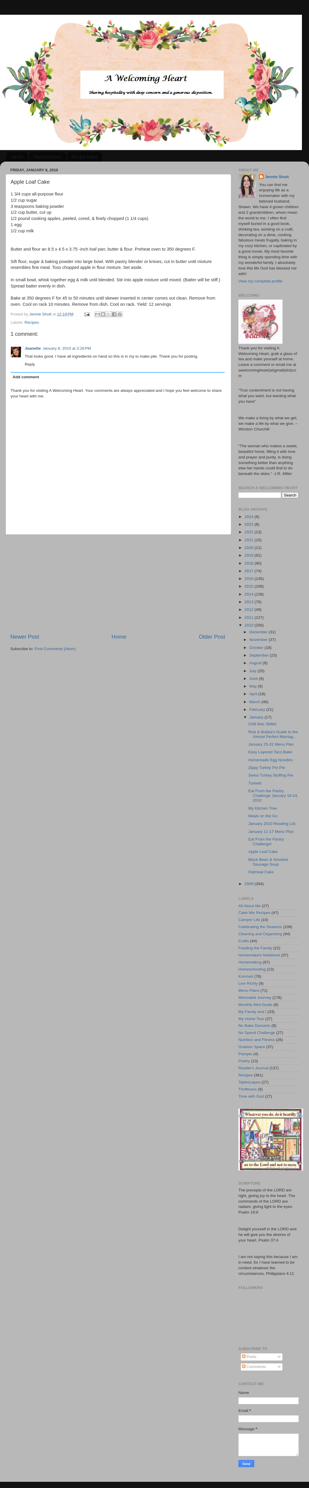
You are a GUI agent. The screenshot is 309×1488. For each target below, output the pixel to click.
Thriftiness (247, 1089)
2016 (250, 578)
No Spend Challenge (256, 1032)
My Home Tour (251, 1019)
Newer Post (24, 637)
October (257, 647)
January (257, 717)
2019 (250, 555)
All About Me (249, 906)
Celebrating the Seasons (260, 927)
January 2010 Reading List (272, 823)
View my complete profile (260, 281)
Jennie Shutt (277, 177)
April (253, 694)
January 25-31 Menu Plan (271, 744)
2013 (250, 602)
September (259, 655)
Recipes (31, 322)
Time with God (251, 1096)
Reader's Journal (253, 1068)
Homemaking (250, 962)
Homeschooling (252, 969)
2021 (250, 540)
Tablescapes (249, 1082)
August (256, 663)
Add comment (26, 377)
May (253, 686)
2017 (250, 571)
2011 (250, 617)
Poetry (244, 1061)
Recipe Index (84, 156)
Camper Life (249, 920)
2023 (250, 524)
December (259, 632)
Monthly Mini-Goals (255, 1004)
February (257, 709)
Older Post (212, 637)
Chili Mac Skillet (262, 724)
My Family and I (252, 1011)
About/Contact (48, 156)
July (253, 671)
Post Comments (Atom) (55, 649)
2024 (250, 516)
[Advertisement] (117, 583)
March (255, 702)
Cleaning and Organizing (260, 934)
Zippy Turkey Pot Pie (266, 767)
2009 (250, 884)
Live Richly (248, 983)
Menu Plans (248, 990)
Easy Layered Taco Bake (270, 752)
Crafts (243, 941)
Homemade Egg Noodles (270, 760)
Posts (249, 1356)
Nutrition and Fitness (256, 1040)
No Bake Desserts (254, 1025)
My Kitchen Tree (262, 808)
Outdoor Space (251, 1047)
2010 (250, 625)
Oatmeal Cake (261, 872)
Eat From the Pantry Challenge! (266, 841)
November (259, 639)
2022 (250, 532)
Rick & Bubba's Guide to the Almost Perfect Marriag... (273, 734)
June (254, 678)
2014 (250, 594)
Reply (30, 364)
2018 (250, 563)
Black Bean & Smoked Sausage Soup (268, 862)
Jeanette (33, 348)
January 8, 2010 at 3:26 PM (67, 348)
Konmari (245, 976)
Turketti (255, 783)
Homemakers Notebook (259, 955)
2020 (250, 547)
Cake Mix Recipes (254, 912)
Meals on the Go (263, 816)
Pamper (245, 1054)
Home (17, 156)
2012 (250, 609)
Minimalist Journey (254, 997)
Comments (254, 1366)
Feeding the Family (255, 948)
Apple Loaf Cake (263, 851)
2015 (250, 586)
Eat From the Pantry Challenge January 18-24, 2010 (273, 796)
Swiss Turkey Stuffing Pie (270, 775)
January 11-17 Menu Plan (271, 831)
